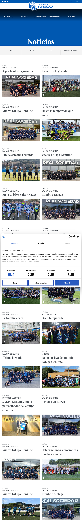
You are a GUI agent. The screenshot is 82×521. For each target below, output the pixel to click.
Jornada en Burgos (54, 401)
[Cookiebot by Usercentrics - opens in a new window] (70, 236)
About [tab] (67, 243)
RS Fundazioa (9, 68)
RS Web (5, 1)
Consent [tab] (14, 243)
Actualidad (24, 17)
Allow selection (41, 283)
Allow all (67, 283)
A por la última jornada (17, 71)
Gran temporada (53, 318)
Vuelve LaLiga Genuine (17, 111)
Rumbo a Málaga (53, 494)
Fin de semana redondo (17, 155)
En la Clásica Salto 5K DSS (19, 194)
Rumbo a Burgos (53, 194)
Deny (15, 283)
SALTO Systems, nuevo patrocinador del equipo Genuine (18, 406)
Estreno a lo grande (54, 71)
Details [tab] (41, 243)
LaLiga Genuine (40, 17)
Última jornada (12, 357)
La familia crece (12, 318)
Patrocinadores (11, 398)
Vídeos (45, 354)
